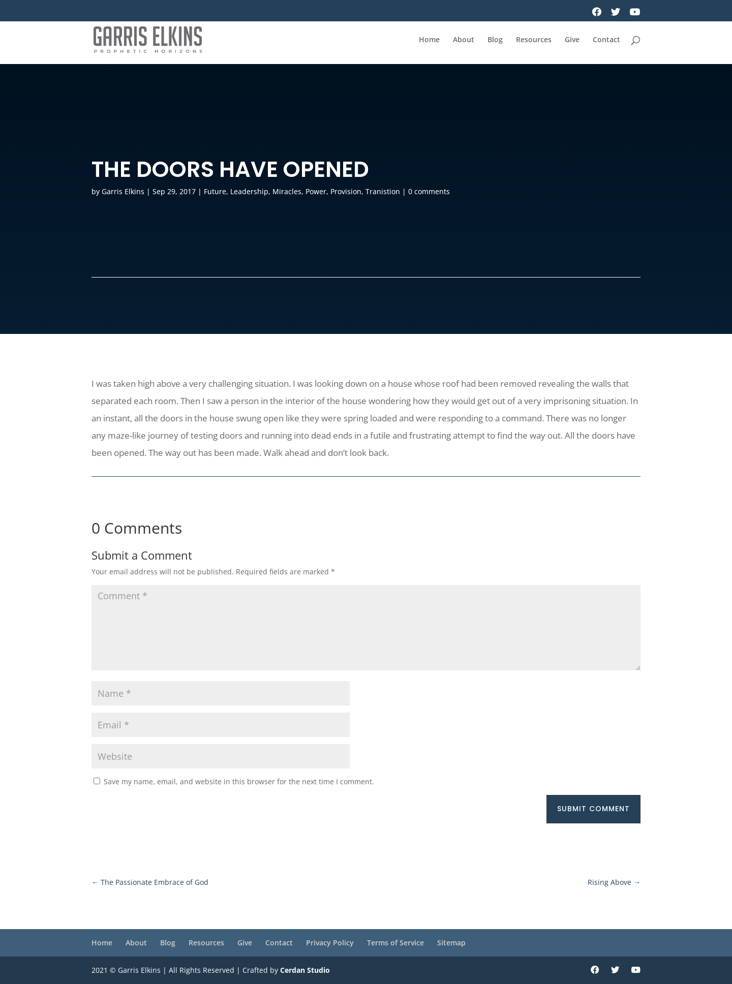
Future (215, 191)
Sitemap (451, 942)
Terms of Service (395, 942)
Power (316, 191)
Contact (606, 40)
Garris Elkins (123, 191)
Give (572, 40)
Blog (495, 40)
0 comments (429, 191)
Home (429, 40)
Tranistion (382, 191)
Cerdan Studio (305, 970)
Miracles (286, 191)
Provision (345, 191)
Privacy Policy (330, 942)
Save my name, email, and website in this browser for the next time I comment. (239, 781)
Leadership (249, 191)
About (463, 40)
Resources (534, 40)
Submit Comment (593, 809)
